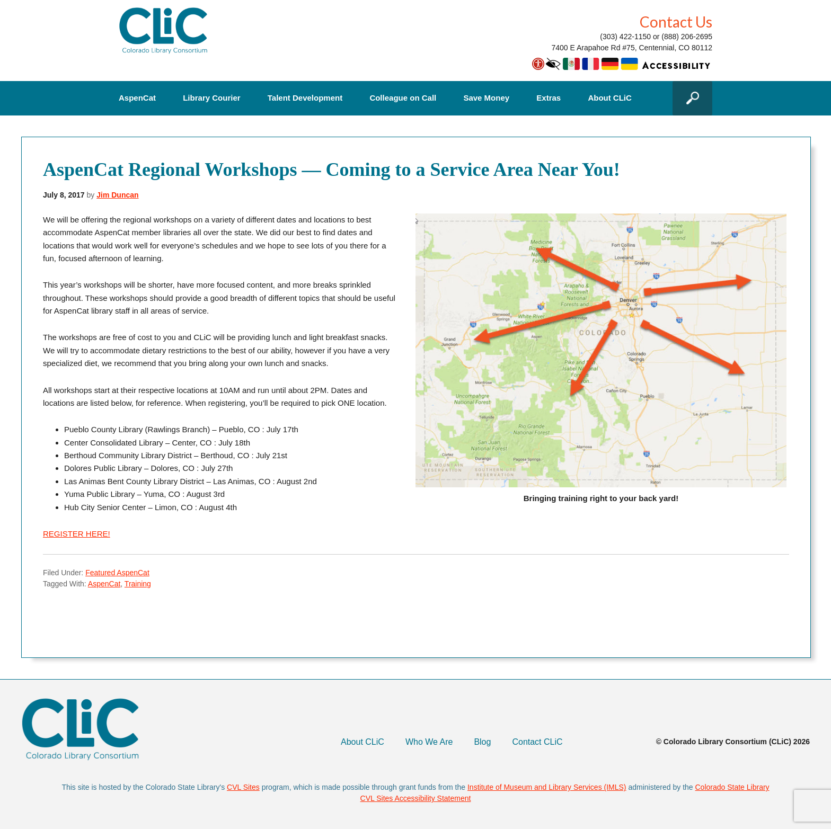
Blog (482, 741)
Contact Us (676, 22)
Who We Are (429, 741)
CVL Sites (243, 787)
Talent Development (305, 98)
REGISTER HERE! (76, 533)
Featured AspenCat (117, 572)
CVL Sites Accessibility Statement (415, 798)
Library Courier (211, 98)
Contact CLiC (537, 741)
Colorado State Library (732, 787)
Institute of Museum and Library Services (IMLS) (546, 787)
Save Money (486, 98)
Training (138, 584)
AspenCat (137, 98)
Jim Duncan (117, 195)
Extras (548, 98)
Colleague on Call (402, 98)
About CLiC (609, 98)
